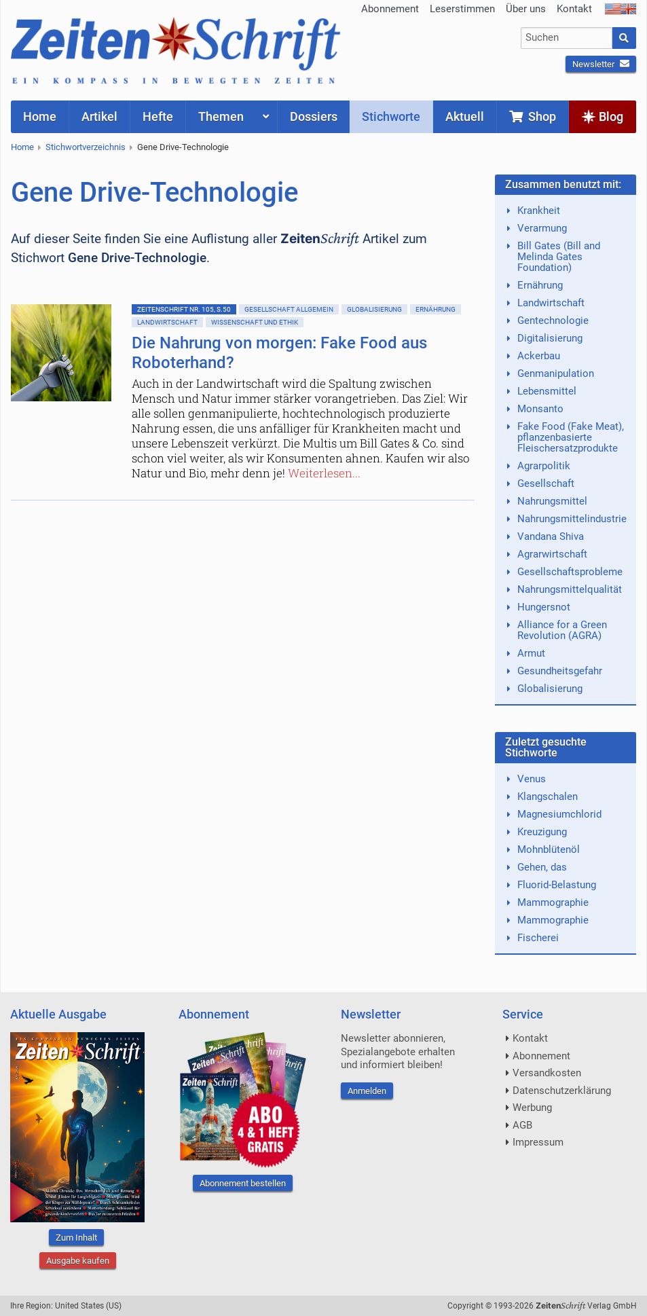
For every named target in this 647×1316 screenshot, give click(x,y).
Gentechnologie (553, 320)
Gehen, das (542, 867)
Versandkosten (547, 1073)
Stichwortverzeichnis (85, 147)
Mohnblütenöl (548, 849)
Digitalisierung (550, 338)
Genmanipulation (555, 373)
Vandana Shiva (550, 536)
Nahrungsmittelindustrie (572, 519)
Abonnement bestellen (243, 1183)
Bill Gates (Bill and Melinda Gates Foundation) (558, 257)
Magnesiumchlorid (559, 814)
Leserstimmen (462, 9)
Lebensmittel (546, 391)
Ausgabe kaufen (77, 1261)
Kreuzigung (542, 832)
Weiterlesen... (324, 473)
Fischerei (538, 938)
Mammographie (553, 902)
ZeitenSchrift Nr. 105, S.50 (184, 309)
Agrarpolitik (543, 466)
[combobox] (566, 38)
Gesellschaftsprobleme (570, 572)
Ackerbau (538, 356)
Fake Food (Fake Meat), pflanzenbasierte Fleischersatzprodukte (570, 437)
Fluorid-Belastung (556, 885)
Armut (531, 653)
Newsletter (600, 64)
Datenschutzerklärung (562, 1090)
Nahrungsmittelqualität (569, 589)
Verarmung (542, 228)
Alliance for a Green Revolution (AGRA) (562, 630)
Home (22, 147)
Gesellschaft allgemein (288, 309)
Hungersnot (543, 607)
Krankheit (538, 210)
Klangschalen (547, 796)
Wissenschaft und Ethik (254, 322)
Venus (531, 779)
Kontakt (574, 9)
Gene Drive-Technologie (183, 147)
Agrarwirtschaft (552, 554)
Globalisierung (374, 309)
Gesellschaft (545, 483)
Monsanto (540, 409)
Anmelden (367, 1091)
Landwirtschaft (167, 322)
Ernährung (435, 309)
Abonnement (390, 9)
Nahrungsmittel (552, 501)
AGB (522, 1125)
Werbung (532, 1107)
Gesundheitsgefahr (559, 671)
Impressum (538, 1142)
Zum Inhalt (76, 1237)
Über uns (526, 9)
